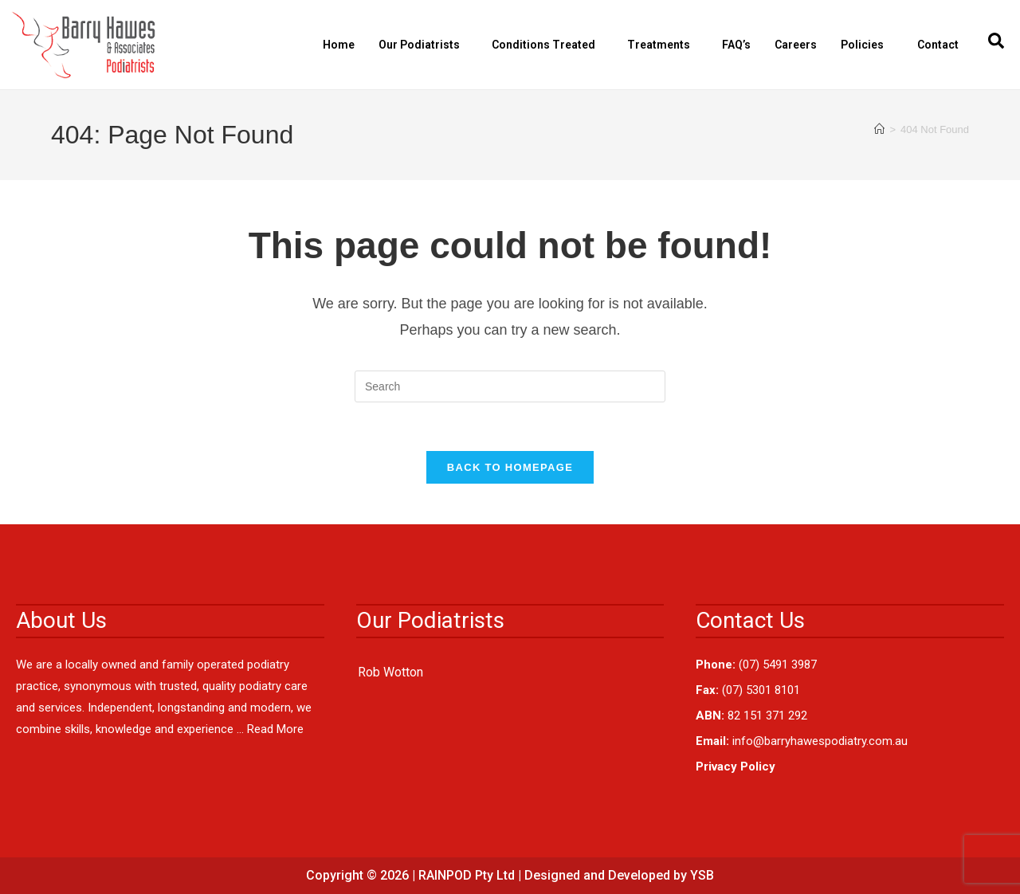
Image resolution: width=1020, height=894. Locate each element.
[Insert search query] (510, 386)
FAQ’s (736, 44)
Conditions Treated (547, 45)
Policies (866, 45)
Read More (275, 729)
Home (339, 44)
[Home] (879, 129)
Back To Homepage (510, 467)
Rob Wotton (390, 672)
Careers (796, 44)
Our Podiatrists (423, 45)
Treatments (662, 45)
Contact (938, 44)
